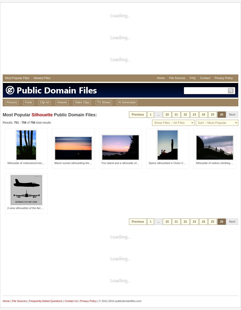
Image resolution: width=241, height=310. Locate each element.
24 (203, 114)
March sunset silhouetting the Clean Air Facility (82, 163)
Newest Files (42, 78)
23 (194, 114)
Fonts (28, 102)
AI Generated (127, 102)
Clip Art (44, 102)
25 (212, 114)
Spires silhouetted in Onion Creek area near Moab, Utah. (182, 163)
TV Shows (104, 102)
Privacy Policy (224, 78)
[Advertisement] (120, 39)
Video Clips (82, 102)
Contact (205, 78)
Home (161, 78)
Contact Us (71, 301)
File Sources (177, 78)
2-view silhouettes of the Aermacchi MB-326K (34, 208)
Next (232, 114)
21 (176, 114)
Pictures (12, 102)
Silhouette (42, 114)
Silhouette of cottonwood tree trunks (28, 163)
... (158, 114)
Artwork (62, 102)
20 (167, 114)
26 (221, 114)
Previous (138, 114)
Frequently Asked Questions (45, 301)
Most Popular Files (17, 78)
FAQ (193, 78)
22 (185, 114)
